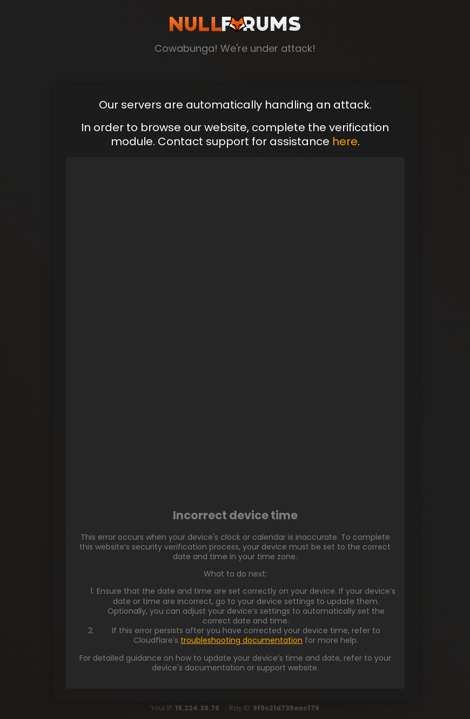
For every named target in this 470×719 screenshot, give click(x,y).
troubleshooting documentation (241, 640)
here (345, 141)
